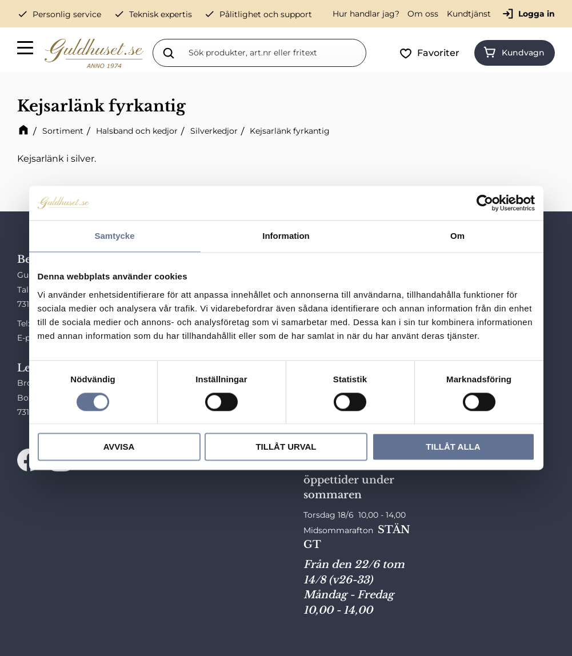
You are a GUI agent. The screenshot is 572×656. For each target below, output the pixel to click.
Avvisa (119, 447)
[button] (25, 49)
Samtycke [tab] (114, 236)
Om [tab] (457, 236)
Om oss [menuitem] (422, 14)
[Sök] (168, 52)
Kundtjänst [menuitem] (469, 14)
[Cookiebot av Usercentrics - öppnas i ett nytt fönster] (485, 202)
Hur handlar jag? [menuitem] (366, 14)
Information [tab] (286, 236)
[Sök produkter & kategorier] (275, 52)
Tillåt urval (285, 447)
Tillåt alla (453, 447)
